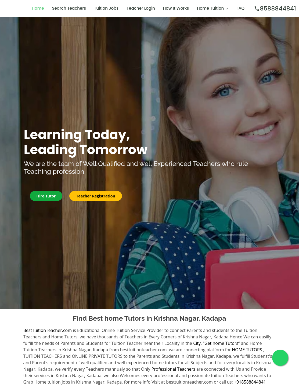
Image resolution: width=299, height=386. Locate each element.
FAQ (240, 8)
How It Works (176, 8)
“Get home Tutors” (221, 343)
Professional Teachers (173, 369)
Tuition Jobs (106, 8)
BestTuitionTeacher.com (47, 330)
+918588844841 (250, 382)
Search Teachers (69, 8)
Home (38, 8)
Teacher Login (141, 8)
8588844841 (275, 8)
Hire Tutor (46, 196)
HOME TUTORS (247, 350)
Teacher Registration (95, 196)
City (197, 343)
